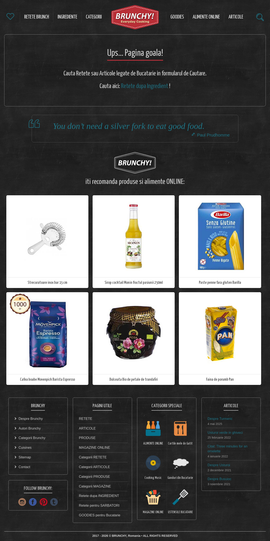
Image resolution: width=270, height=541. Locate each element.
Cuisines (25, 447)
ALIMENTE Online (206, 17)
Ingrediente (67, 17)
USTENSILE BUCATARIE (180, 512)
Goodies (177, 17)
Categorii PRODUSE (94, 476)
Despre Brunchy (31, 418)
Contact (24, 467)
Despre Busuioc (219, 479)
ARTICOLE (235, 17)
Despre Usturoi (219, 465)
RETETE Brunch (36, 17)
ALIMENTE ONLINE (153, 443)
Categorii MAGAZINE (95, 486)
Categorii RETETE (93, 457)
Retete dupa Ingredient (144, 86)
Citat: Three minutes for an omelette (227, 449)
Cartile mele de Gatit (180, 443)
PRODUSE (87, 438)
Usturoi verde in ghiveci (225, 432)
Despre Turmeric (220, 418)
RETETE (85, 418)
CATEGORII (94, 17)
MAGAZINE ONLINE (94, 447)
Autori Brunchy (30, 428)
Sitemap (25, 457)
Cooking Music (153, 477)
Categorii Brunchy (32, 438)
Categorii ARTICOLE (94, 467)
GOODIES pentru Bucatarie (99, 515)
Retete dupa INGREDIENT (99, 496)
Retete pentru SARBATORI (99, 505)
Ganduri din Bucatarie (180, 477)
